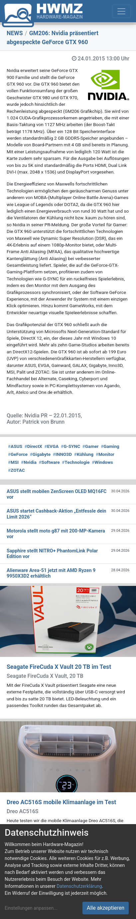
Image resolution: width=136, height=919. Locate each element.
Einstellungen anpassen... (31, 908)
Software (49, 462)
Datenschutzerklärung (79, 886)
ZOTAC (16, 470)
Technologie (75, 462)
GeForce (18, 454)
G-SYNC (70, 446)
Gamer (90, 446)
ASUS (15, 446)
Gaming (110, 446)
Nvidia (29, 462)
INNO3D (62, 454)
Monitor (105, 454)
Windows (102, 462)
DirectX (33, 446)
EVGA (51, 446)
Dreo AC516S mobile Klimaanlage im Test (61, 802)
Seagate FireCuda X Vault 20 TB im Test (59, 667)
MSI (13, 462)
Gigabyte (40, 454)
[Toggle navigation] (121, 11)
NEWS (15, 33)
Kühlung (83, 454)
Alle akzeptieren (105, 908)
